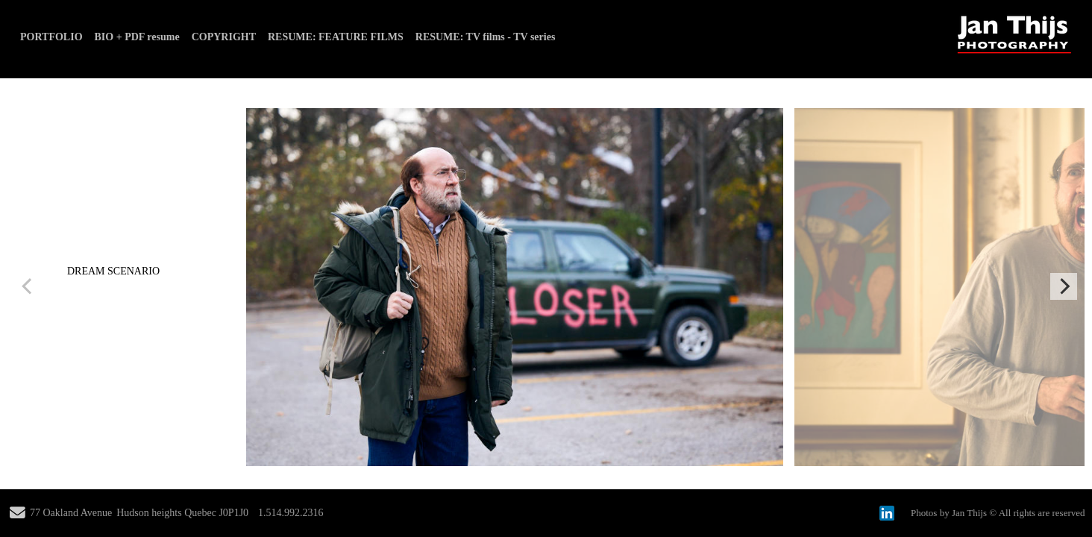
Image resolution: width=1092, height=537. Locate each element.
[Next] (1063, 286)
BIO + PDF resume (137, 37)
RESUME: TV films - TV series (485, 37)
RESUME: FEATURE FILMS (336, 37)
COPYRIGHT (224, 37)
